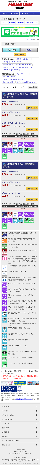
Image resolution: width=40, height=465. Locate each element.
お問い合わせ (6, 445)
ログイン (4, 22)
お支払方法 (5, 428)
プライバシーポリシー (9, 415)
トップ (5, 13)
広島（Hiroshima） (9, 76)
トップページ (6, 406)
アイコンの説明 (11, 50)
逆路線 (29, 50)
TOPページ (29, 39)
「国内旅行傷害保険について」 (23, 399)
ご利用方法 (24, 13)
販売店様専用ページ (8, 419)
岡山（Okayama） (23, 74)
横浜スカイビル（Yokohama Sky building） (17, 64)
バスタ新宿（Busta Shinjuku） (13, 62)
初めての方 (14, 13)
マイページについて (31, 22)
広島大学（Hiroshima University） (14, 79)
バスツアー (5, 411)
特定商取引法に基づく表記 (10, 440)
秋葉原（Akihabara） (24, 59)
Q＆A (34, 13)
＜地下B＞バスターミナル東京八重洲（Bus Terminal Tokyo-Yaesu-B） (17, 68)
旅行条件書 (5, 432)
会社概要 (5, 436)
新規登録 (12, 22)
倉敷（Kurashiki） (9, 82)
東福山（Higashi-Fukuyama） (27, 82)
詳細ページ (31, 108)
